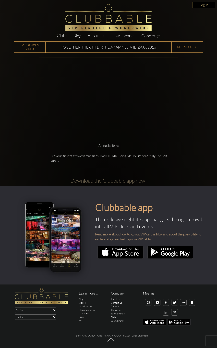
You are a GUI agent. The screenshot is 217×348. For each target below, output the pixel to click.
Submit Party (117, 320)
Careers (115, 306)
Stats (113, 317)
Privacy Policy (112, 335)
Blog (77, 35)
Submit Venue (118, 313)
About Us (96, 35)
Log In (204, 5)
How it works (122, 35)
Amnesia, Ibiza (108, 145)
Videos (82, 302)
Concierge (150, 35)
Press (81, 316)
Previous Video (30, 47)
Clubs (62, 35)
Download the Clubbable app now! (108, 180)
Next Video (186, 47)
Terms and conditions (88, 335)
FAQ (81, 320)
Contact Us (116, 302)
